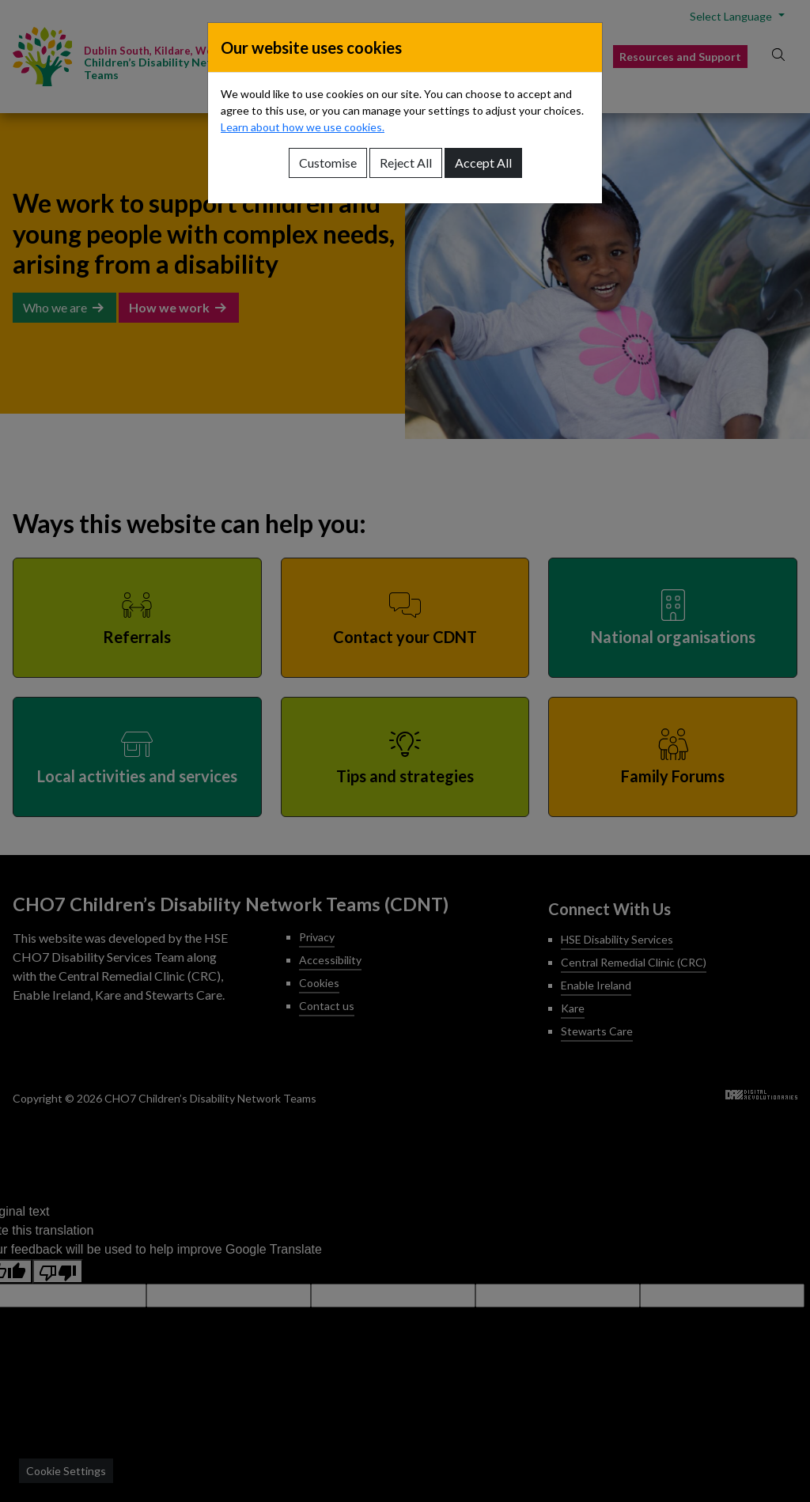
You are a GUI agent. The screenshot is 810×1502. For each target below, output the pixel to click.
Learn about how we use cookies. (302, 127)
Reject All (406, 162)
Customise (328, 162)
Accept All (483, 162)
